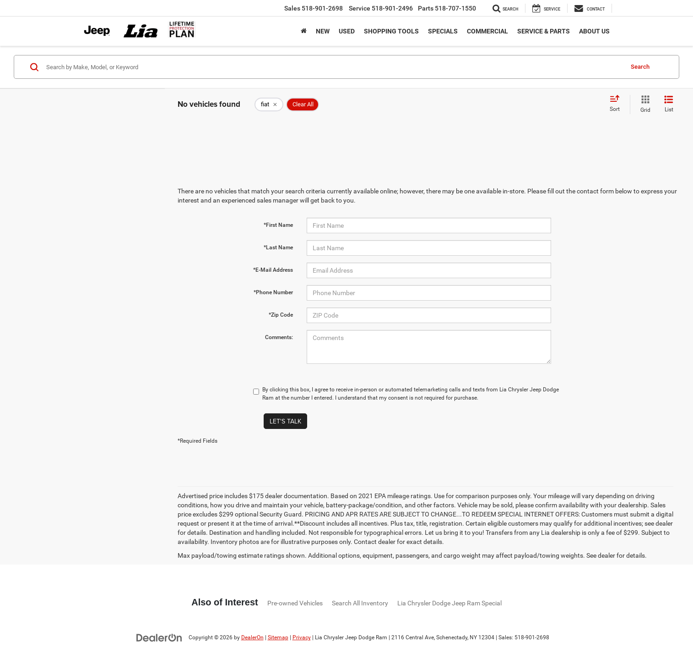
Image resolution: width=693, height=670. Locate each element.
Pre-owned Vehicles (295, 603)
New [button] (323, 31)
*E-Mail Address (273, 270)
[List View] (668, 104)
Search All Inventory (360, 603)
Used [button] (347, 31)
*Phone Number (273, 292)
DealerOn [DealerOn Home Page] (252, 637)
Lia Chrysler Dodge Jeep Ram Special (449, 603)
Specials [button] (443, 31)
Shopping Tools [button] (391, 31)
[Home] (303, 31)
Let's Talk (285, 421)
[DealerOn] (159, 637)
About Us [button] (594, 31)
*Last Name (278, 247)
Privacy (301, 637)
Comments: (279, 337)
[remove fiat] (268, 104)
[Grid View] (643, 104)
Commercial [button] (487, 31)
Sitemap (278, 637)
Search (640, 66)
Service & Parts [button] (543, 31)
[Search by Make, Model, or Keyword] (333, 67)
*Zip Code (281, 315)
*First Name (278, 225)
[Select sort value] (617, 104)
